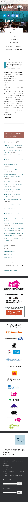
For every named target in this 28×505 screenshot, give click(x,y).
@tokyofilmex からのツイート (10, 270)
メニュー (4, 2)
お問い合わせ (6, 465)
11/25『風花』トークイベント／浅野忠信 (13, 223)
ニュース (13, 29)
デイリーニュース (8, 254)
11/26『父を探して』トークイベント (12, 164)
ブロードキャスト (8, 257)
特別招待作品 (14, 43)
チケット (13, 36)
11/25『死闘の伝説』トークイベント (12, 208)
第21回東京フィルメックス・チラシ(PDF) (12, 475)
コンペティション (14, 39)
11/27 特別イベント (8, 181)
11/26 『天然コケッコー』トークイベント (13, 159)
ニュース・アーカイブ (9, 265)
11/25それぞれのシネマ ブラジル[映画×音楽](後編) (14, 65)
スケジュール (14, 33)
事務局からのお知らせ (9, 251)
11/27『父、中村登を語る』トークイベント (14, 199)
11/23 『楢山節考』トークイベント (12, 213)
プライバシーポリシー (8, 467)
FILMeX (18, 68)
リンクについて (6, 469)
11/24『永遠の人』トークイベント (12, 204)
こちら (13, 114)
